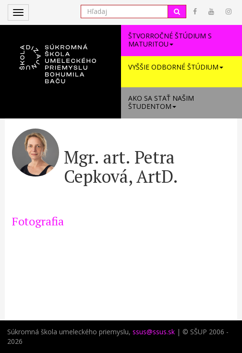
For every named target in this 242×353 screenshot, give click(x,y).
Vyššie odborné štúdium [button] (175, 66)
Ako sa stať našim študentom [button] (161, 102)
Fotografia (38, 221)
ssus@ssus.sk (154, 331)
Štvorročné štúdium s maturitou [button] (170, 39)
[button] (60, 58)
